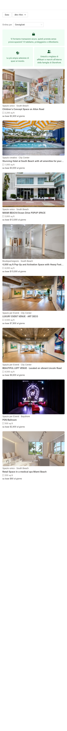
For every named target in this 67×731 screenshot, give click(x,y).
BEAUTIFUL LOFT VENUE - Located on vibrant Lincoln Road (32, 368)
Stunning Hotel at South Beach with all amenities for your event (31, 161)
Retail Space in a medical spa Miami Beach (24, 471)
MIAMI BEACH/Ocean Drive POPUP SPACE (23, 212)
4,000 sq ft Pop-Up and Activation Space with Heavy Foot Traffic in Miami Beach (31, 264)
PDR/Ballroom (9, 419)
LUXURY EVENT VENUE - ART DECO (20, 316)
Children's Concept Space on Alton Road (23, 109)
